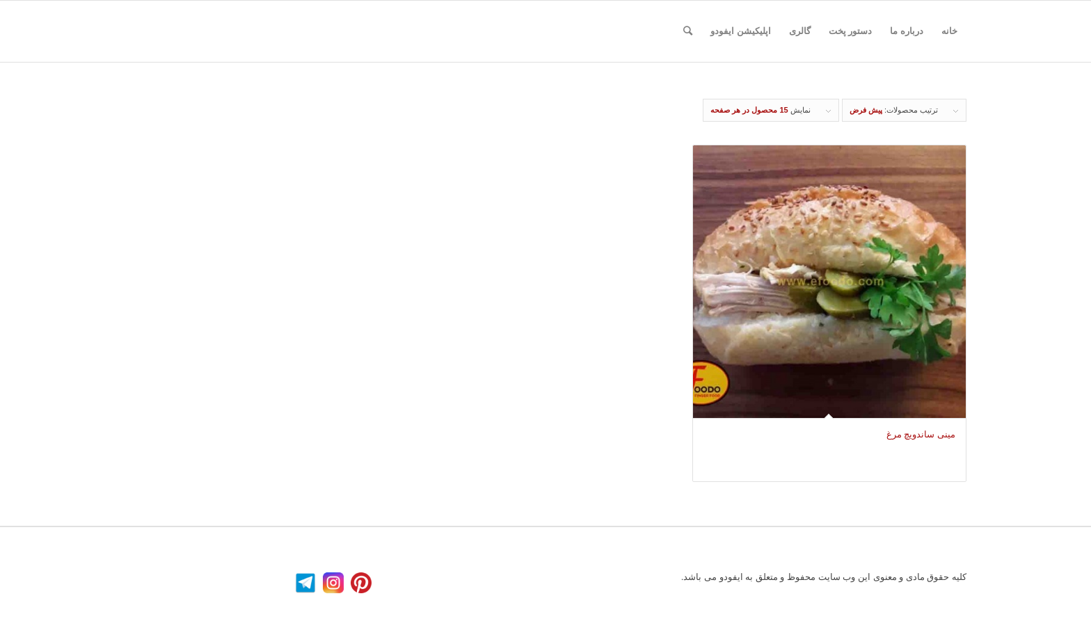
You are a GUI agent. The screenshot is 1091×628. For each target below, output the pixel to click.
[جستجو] (687, 31)
